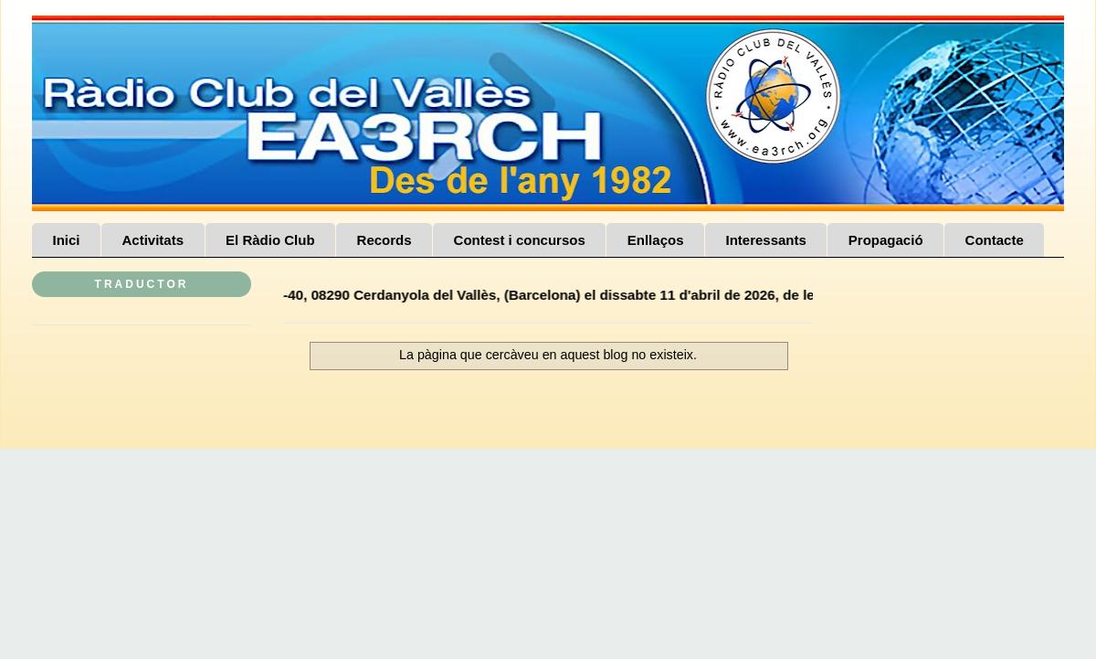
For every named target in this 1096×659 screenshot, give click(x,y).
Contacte (994, 240)
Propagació (885, 240)
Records (384, 240)
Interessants (765, 240)
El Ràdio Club (270, 240)
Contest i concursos (519, 240)
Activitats (153, 240)
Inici (66, 240)
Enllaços (655, 240)
